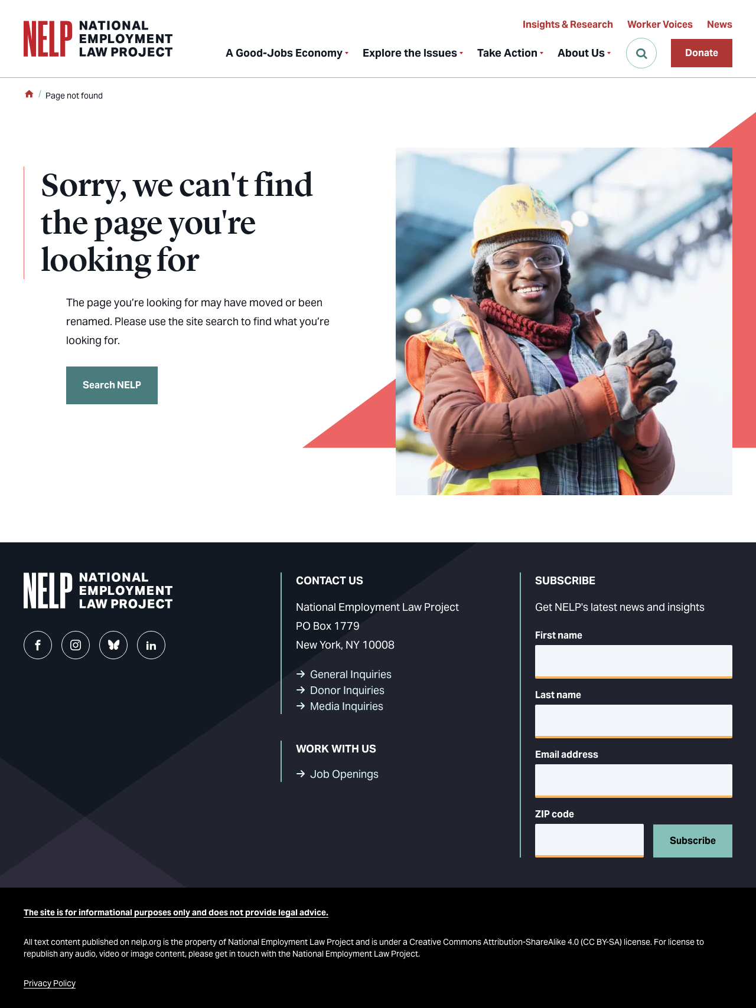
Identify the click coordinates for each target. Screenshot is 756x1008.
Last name (558, 695)
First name (558, 635)
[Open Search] (641, 53)
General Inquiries (351, 674)
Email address (566, 754)
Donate (701, 53)
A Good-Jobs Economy (284, 53)
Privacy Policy (50, 983)
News (719, 24)
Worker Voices (660, 24)
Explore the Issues (410, 53)
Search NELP (112, 385)
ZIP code (554, 814)
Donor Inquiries (347, 690)
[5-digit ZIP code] (589, 841)
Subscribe (693, 840)
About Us (581, 53)
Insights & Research (568, 24)
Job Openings (344, 774)
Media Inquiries (346, 706)
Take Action (507, 53)
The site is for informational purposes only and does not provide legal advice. (176, 912)
